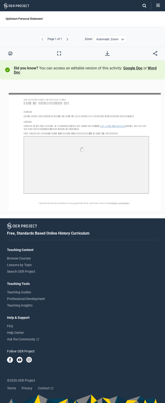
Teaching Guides (19, 292)
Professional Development (26, 299)
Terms (11, 388)
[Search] (142, 5)
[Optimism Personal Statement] (82, 150)
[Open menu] (158, 6)
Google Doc (132, 68)
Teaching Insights (20, 305)
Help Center (15, 333)
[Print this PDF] (10, 53)
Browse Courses (19, 258)
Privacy (27, 388)
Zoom (88, 39)
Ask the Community (23, 339)
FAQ (10, 326)
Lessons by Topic (19, 265)
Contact (45, 388)
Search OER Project (21, 271)
